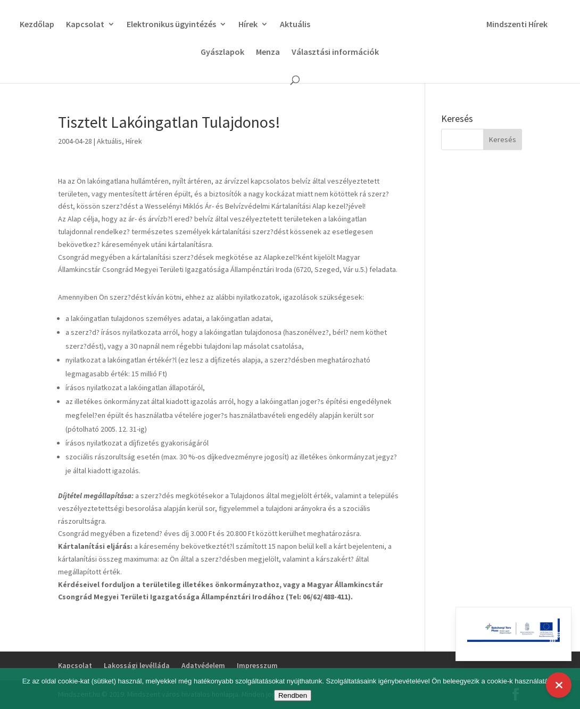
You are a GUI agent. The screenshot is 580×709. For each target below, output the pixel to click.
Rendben (292, 695)
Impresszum (257, 665)
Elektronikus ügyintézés (167, 24)
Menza (268, 52)
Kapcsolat (81, 24)
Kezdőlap (33, 24)
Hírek (244, 24)
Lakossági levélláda (137, 665)
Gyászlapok (222, 52)
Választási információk (335, 52)
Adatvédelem (203, 665)
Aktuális (291, 24)
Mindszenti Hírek (520, 24)
